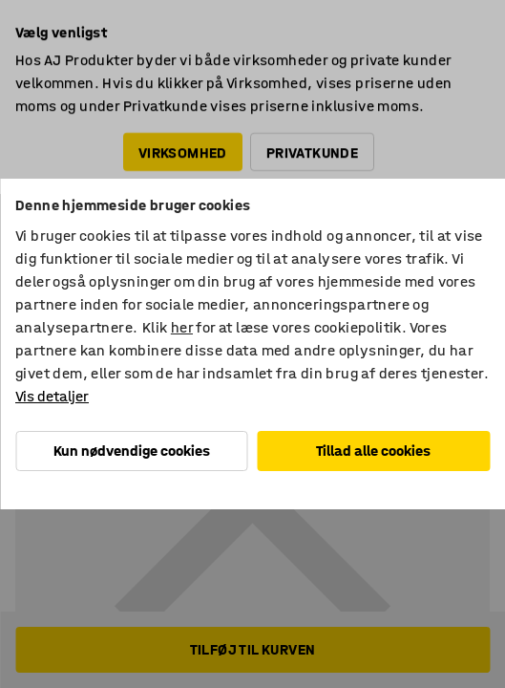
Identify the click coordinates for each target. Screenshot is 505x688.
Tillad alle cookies (373, 450)
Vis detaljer (52, 396)
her (182, 327)
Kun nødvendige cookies (131, 450)
